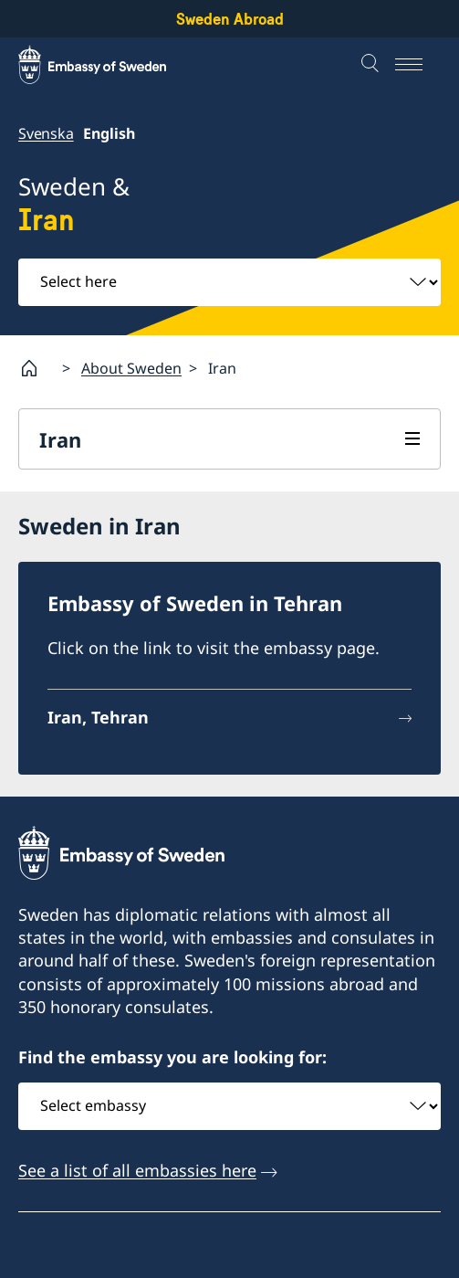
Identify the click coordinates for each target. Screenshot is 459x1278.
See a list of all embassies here (137, 1169)
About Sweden (131, 368)
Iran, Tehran (98, 717)
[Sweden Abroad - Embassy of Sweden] (109, 65)
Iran (60, 439)
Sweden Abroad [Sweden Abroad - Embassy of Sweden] (230, 18)
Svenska (46, 133)
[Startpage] (36, 368)
